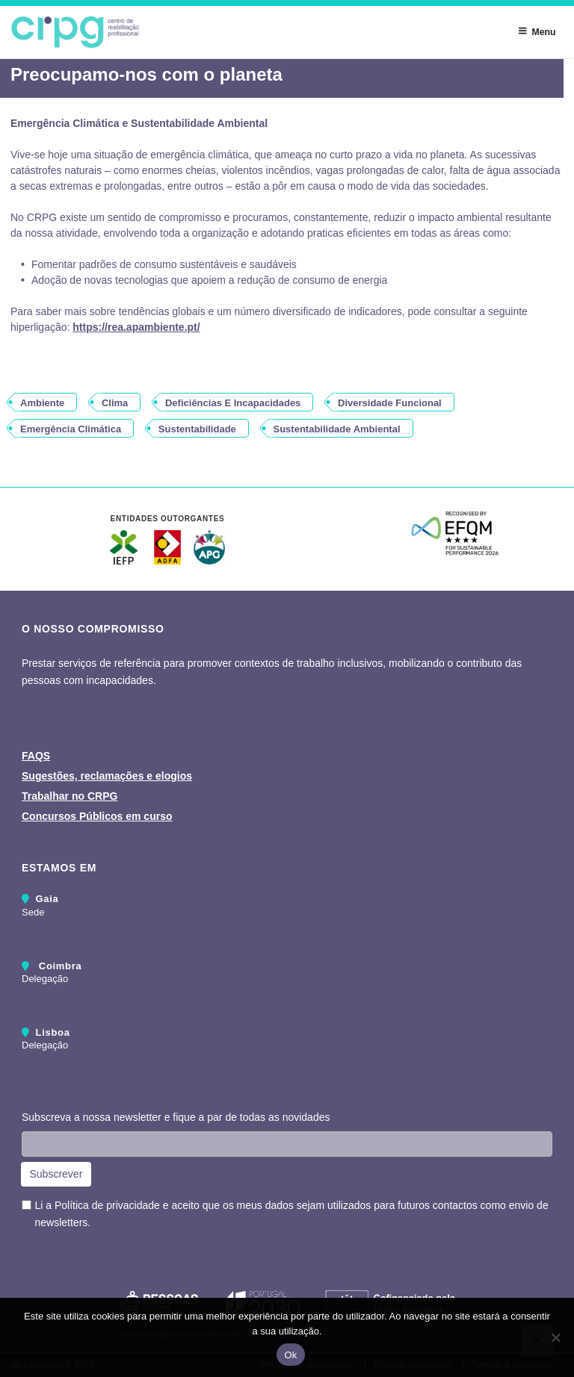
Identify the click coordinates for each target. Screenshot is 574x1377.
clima (115, 402)
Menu (536, 31)
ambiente (42, 402)
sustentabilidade (197, 429)
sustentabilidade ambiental (337, 429)
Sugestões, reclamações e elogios (107, 776)
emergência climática (70, 429)
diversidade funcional (390, 402)
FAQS (36, 756)
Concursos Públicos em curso (97, 816)
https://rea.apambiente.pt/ (136, 327)
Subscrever (56, 1174)
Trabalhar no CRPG (69, 796)
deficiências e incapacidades (232, 402)
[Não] (555, 1337)
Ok (290, 1355)
